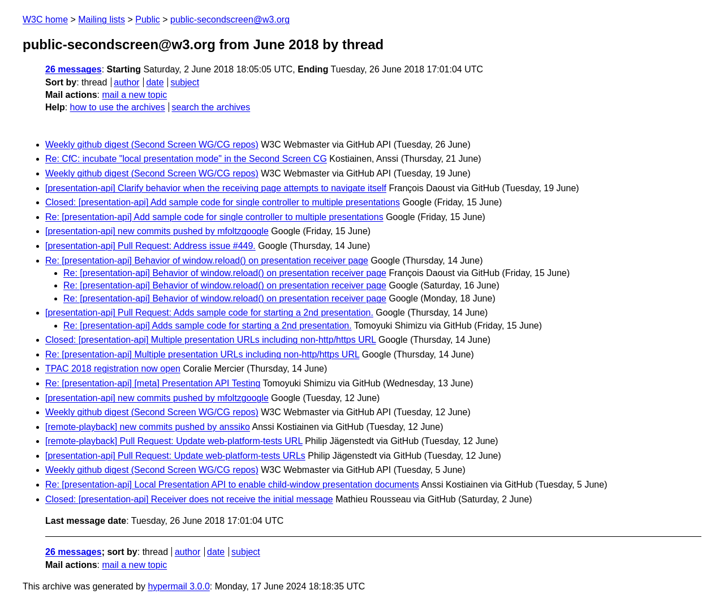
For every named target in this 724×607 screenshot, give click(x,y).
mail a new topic (134, 95)
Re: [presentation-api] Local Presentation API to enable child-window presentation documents (232, 484)
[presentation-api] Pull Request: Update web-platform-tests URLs (175, 455)
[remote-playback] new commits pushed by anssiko (147, 427)
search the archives (211, 107)
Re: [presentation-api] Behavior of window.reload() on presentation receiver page (206, 260)
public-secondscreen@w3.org (230, 19)
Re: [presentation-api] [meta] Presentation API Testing (152, 383)
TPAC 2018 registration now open (112, 368)
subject (184, 82)
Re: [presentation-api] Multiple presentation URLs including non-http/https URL (202, 354)
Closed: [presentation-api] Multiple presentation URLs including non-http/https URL (210, 340)
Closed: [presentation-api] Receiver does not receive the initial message (189, 499)
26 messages (73, 69)
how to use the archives (117, 107)
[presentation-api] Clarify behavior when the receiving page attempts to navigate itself (215, 188)
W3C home (45, 19)
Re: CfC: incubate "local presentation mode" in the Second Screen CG (186, 158)
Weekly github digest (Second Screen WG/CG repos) (151, 144)
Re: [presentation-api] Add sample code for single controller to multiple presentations (214, 217)
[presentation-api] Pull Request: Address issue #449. (150, 246)
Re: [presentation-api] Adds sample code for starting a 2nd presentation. (207, 325)
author (126, 82)
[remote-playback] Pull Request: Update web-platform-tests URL (174, 441)
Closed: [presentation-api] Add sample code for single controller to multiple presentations (222, 202)
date (154, 82)
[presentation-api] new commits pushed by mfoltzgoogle (157, 231)
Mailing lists (101, 19)
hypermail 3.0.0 (178, 586)
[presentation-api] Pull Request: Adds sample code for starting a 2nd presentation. (209, 312)
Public (147, 19)
